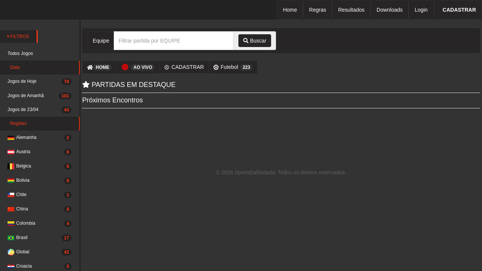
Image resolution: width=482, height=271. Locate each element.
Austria (40, 152)
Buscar (254, 41)
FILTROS (18, 36)
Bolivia (40, 180)
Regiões (17, 123)
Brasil (40, 237)
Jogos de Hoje (40, 81)
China (40, 209)
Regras (317, 10)
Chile (40, 195)
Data (14, 67)
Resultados (351, 10)
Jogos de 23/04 (40, 110)
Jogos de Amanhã (40, 96)
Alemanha (40, 137)
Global (40, 252)
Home (290, 10)
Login (421, 10)
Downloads (390, 10)
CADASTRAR (184, 67)
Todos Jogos (20, 53)
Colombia (40, 223)
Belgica (40, 166)
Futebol (233, 67)
